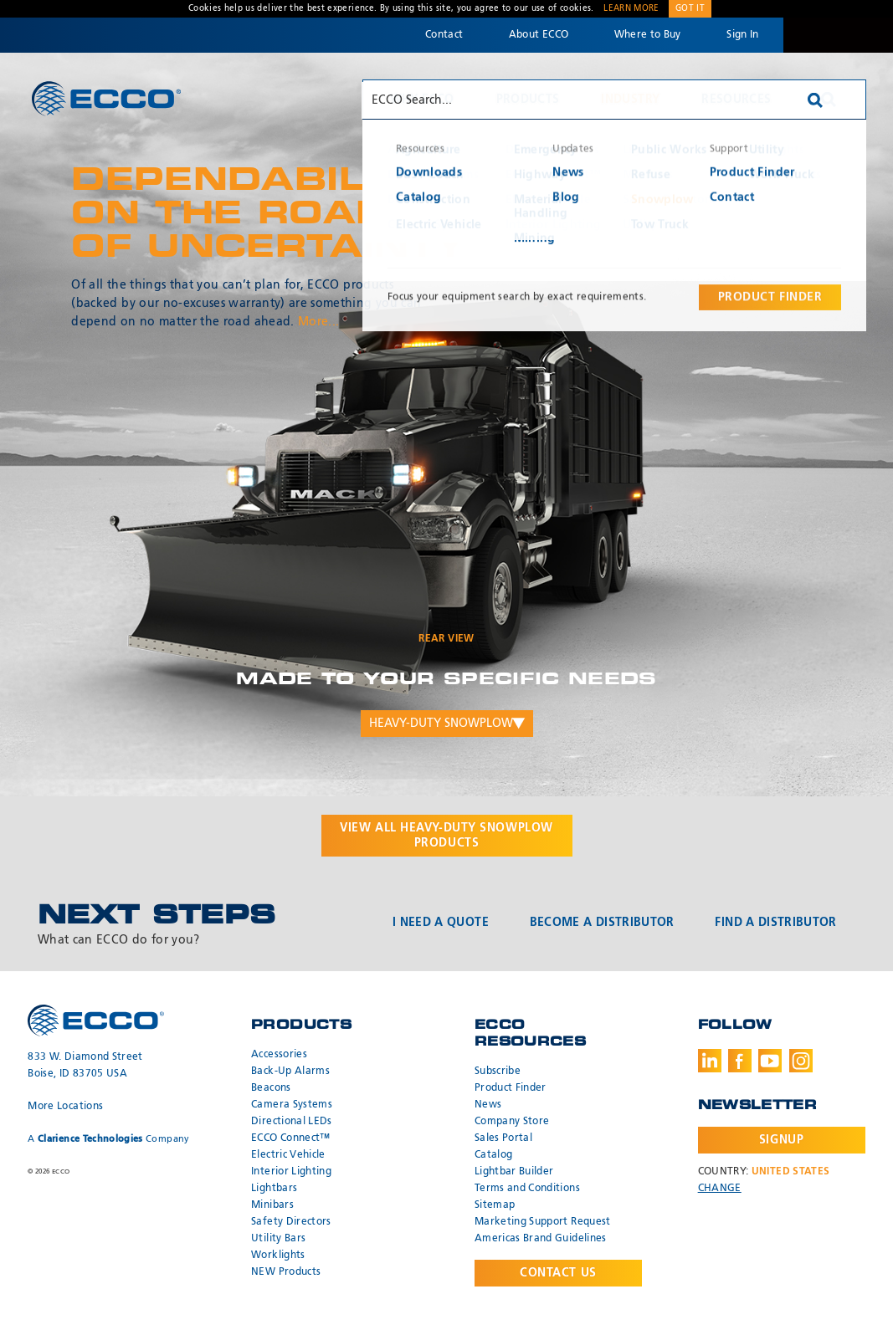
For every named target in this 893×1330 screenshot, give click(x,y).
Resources (736, 99)
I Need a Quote (441, 922)
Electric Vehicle (288, 1155)
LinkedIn (709, 1060)
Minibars (272, 1205)
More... (318, 322)
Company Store (512, 1122)
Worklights (278, 1256)
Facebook (740, 1060)
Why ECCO (422, 99)
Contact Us (558, 1273)
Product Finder (511, 1088)
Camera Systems (291, 1105)
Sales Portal (503, 1138)
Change (720, 1189)
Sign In (742, 35)
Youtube (770, 1060)
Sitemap (495, 1205)
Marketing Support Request (543, 1222)
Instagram (801, 1060)
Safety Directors (291, 1222)
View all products (446, 835)
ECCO (106, 98)
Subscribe (498, 1072)
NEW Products (286, 1272)
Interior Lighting (291, 1172)
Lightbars (274, 1189)
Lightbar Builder (514, 1172)
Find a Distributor (775, 922)
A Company (108, 1138)
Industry (630, 99)
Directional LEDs (291, 1122)
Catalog (493, 1155)
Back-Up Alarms (290, 1072)
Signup (781, 1140)
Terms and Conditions (527, 1189)
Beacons (270, 1088)
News (488, 1105)
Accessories (279, 1055)
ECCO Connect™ (291, 1138)
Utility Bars (278, 1239)
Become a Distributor (602, 922)
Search (828, 99)
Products (528, 99)
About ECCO (539, 35)
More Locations (65, 1107)
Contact (444, 35)
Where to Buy (647, 35)
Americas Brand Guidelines (541, 1239)
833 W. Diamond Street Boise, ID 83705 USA (85, 1065)
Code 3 (838, 35)
